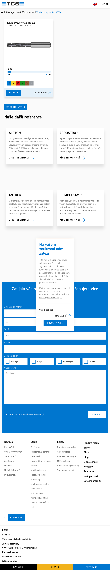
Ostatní (94, 362)
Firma (7, 342)
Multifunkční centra (40, 484)
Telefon (7, 329)
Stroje (42, 362)
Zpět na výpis (15, 107)
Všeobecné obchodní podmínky (16, 539)
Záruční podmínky (10, 543)
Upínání (8, 465)
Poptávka (16, 517)
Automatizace (63, 451)
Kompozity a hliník (39, 497)
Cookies (6, 534)
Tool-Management (65, 470)
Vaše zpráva (10, 367)
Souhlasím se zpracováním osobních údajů (24, 414)
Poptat (13, 92)
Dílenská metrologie (66, 456)
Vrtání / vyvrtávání (13, 451)
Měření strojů (63, 460)
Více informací (19, 157)
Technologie (68, 362)
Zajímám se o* (11, 355)
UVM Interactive (29, 547)
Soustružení (9, 456)
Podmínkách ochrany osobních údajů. (54, 296)
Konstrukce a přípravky (68, 465)
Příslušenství (10, 474)
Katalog (18, 567)
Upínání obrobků (12, 470)
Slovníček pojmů (10, 551)
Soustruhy (35, 479)
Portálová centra (39, 474)
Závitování (9, 460)
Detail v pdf (40, 92)
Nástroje (16, 362)
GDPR (5, 530)
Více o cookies (46, 309)
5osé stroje (36, 447)
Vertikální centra (39, 470)
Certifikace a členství (12, 556)
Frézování (9, 447)
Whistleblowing (9, 561)
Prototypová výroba (66, 447)
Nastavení (60, 315)
